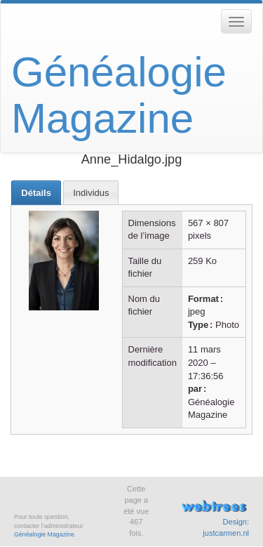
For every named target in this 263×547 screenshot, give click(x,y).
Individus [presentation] (91, 192)
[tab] (36, 192)
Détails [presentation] (36, 192)
